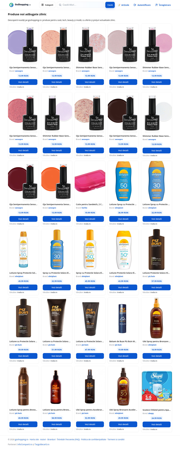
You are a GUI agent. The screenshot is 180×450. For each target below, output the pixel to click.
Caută (110, 5)
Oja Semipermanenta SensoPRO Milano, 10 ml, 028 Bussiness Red (23, 204)
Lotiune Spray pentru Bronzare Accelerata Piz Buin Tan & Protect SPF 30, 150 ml (57, 409)
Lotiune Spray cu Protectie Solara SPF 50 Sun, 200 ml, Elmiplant (123, 204)
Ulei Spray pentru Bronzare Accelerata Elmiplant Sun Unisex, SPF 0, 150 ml (157, 341)
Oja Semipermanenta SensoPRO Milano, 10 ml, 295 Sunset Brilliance (57, 67)
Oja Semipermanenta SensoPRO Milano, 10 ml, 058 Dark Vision (123, 135)
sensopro (19, 71)
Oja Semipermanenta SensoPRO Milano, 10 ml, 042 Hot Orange (57, 204)
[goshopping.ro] (23, 4)
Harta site (34, 439)
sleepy (151, 413)
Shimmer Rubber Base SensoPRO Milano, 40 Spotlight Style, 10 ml (90, 67)
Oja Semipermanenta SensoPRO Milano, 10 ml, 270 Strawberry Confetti (23, 135)
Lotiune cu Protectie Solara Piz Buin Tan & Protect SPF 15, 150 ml (90, 341)
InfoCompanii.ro (24, 444)
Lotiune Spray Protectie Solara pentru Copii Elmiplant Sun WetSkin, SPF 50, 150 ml (23, 273)
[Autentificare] (142, 5)
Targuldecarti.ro (42, 444)
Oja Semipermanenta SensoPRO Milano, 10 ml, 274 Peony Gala (123, 67)
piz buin (151, 276)
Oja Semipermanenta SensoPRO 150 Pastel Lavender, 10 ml (23, 67)
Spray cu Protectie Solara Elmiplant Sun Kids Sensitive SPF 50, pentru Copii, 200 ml (90, 273)
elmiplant (119, 208)
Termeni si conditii (116, 439)
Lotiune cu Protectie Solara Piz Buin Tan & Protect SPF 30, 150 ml (57, 341)
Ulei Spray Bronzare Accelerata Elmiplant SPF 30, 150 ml (123, 409)
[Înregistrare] (162, 5)
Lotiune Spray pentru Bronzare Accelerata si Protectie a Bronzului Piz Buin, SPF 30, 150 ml (23, 409)
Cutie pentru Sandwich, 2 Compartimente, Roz (90, 204)
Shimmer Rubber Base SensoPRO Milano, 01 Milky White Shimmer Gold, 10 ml (157, 136)
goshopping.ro (21, 439)
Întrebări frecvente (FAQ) (68, 439)
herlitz (84, 208)
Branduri (52, 439)
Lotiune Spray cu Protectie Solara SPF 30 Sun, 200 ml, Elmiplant (157, 204)
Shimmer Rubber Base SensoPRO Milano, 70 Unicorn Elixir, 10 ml (57, 135)
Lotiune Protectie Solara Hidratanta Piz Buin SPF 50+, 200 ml (157, 273)
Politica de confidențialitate (93, 439)
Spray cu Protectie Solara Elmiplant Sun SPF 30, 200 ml (57, 273)
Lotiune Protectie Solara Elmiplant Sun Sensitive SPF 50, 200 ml (123, 273)
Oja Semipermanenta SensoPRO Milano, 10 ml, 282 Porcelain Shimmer (90, 135)
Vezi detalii (23, 82)
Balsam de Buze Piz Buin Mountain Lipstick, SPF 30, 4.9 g (123, 341)
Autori (43, 439)
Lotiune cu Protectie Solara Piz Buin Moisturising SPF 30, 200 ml (23, 341)
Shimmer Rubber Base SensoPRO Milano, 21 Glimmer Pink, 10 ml (157, 67)
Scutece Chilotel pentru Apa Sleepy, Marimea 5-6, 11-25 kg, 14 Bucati (157, 410)
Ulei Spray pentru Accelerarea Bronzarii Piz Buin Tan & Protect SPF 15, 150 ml (90, 409)
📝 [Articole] (123, 5)
